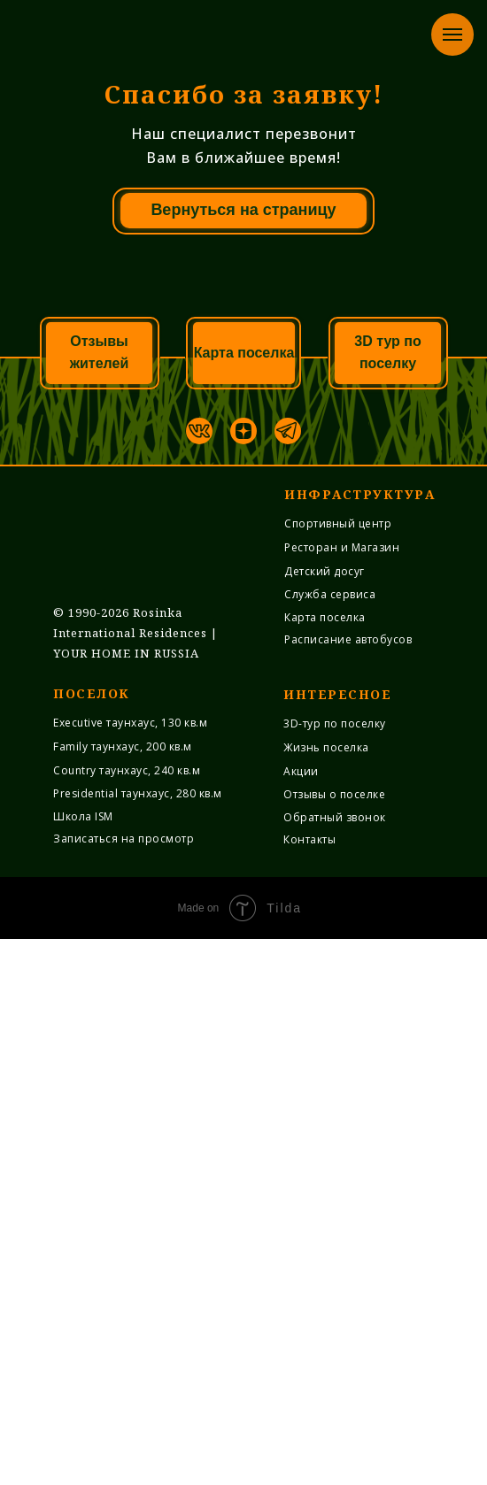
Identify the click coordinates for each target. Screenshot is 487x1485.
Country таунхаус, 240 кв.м (126, 1316)
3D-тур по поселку (334, 1269)
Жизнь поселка (326, 1293)
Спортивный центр (337, 1069)
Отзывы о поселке (334, 1340)
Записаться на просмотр (123, 1384)
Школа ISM (83, 1362)
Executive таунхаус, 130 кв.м (130, 1268)
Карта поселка (325, 1163)
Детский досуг (324, 1117)
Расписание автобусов (348, 1185)
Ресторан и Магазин (341, 1093)
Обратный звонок (334, 1363)
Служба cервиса (329, 1140)
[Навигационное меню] (452, 34)
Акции (301, 1317)
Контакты (309, 1385)
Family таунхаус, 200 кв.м (122, 1292)
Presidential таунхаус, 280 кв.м (137, 1339)
